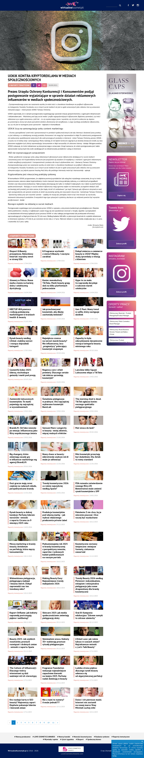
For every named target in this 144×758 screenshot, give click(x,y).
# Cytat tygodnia (67, 739)
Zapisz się (121, 195)
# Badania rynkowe (101, 737)
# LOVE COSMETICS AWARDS (44, 737)
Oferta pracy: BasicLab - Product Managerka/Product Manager (120, 314)
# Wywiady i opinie (50, 739)
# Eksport (80, 739)
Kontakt (109, 751)
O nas (103, 751)
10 (48, 722)
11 (53, 722)
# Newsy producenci (22, 737)
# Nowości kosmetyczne (82, 737)
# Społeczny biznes (93, 739)
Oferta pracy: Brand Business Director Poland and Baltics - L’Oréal (119, 332)
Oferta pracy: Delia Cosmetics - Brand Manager (120, 322)
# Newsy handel (63, 737)
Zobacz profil (121, 243)
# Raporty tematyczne (19, 85)
